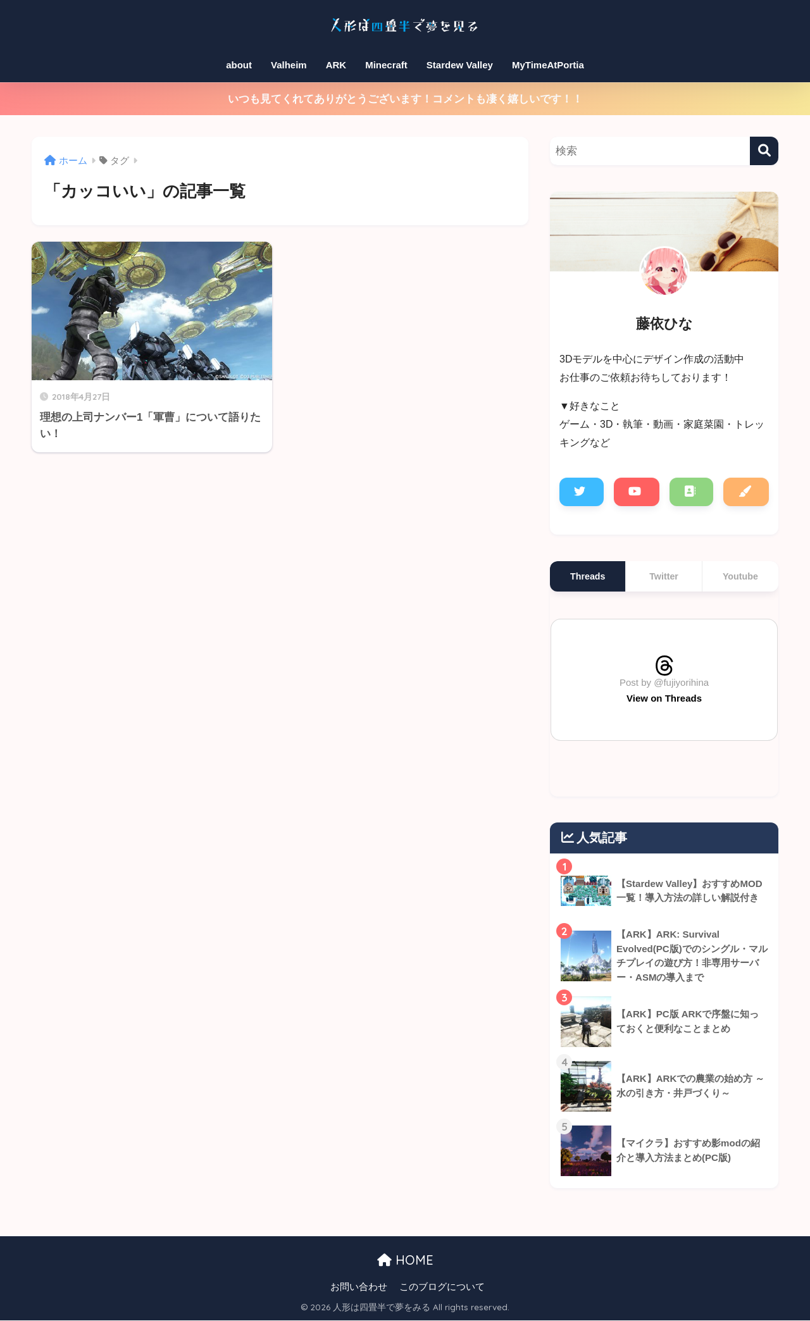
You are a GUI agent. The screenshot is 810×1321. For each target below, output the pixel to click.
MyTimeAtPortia (548, 64)
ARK (336, 64)
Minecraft (386, 64)
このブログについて (442, 1287)
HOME (405, 1260)
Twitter (663, 576)
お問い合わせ (358, 1287)
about (239, 64)
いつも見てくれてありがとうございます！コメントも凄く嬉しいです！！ (405, 99)
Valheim (289, 64)
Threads (587, 576)
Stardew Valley (460, 64)
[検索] (764, 151)
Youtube (740, 576)
